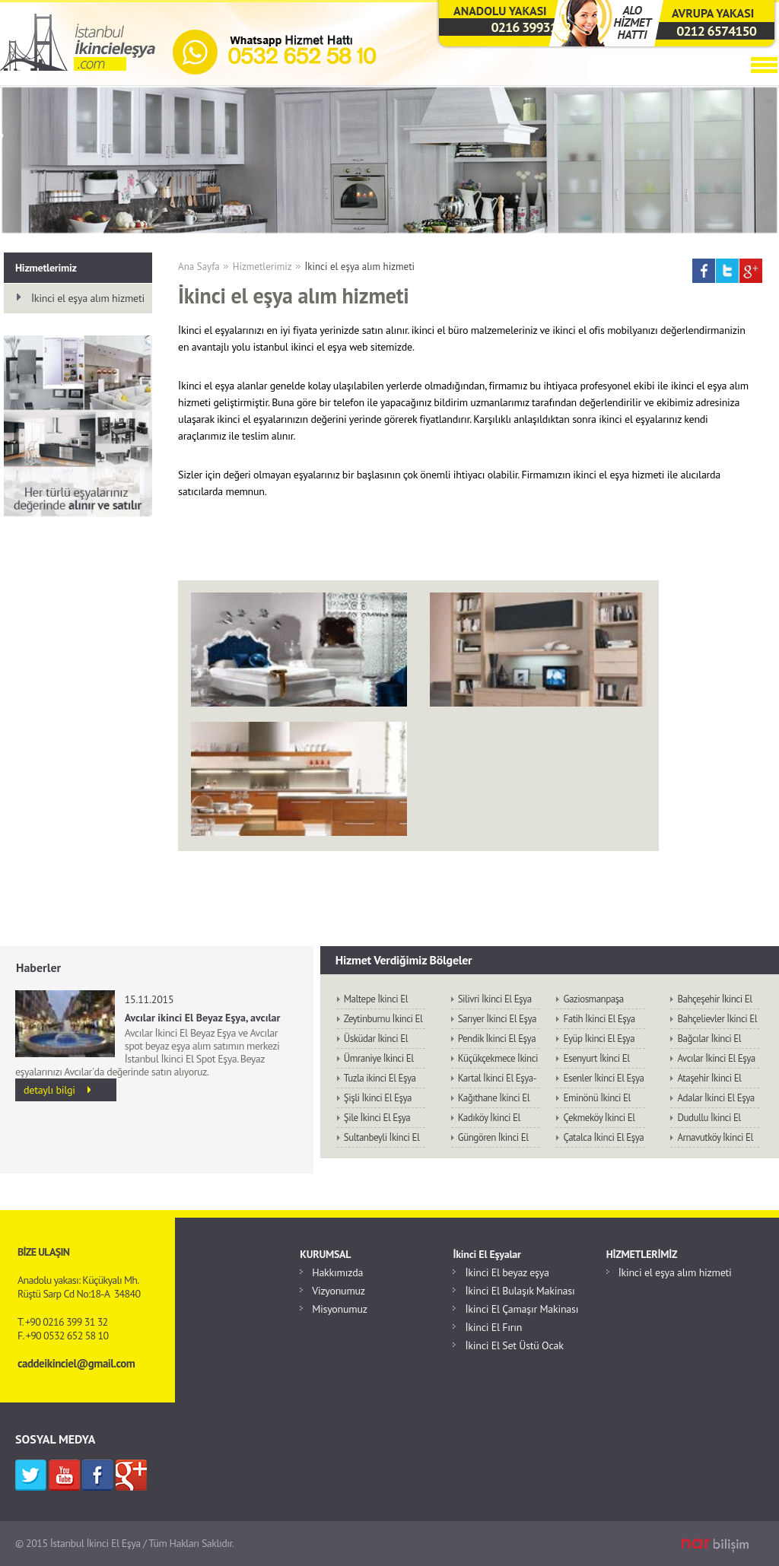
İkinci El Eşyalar (486, 1254)
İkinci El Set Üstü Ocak (514, 1345)
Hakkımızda (337, 1272)
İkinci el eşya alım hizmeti (360, 266)
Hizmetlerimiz (262, 266)
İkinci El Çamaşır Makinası (521, 1309)
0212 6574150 (716, 31)
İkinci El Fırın (493, 1327)
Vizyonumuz (338, 1291)
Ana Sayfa (199, 266)
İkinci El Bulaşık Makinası (519, 1291)
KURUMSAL (325, 1254)
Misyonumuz (339, 1309)
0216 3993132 (531, 27)
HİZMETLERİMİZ (642, 1254)
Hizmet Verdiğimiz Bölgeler (403, 959)
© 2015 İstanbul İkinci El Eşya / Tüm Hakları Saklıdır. (124, 1543)
